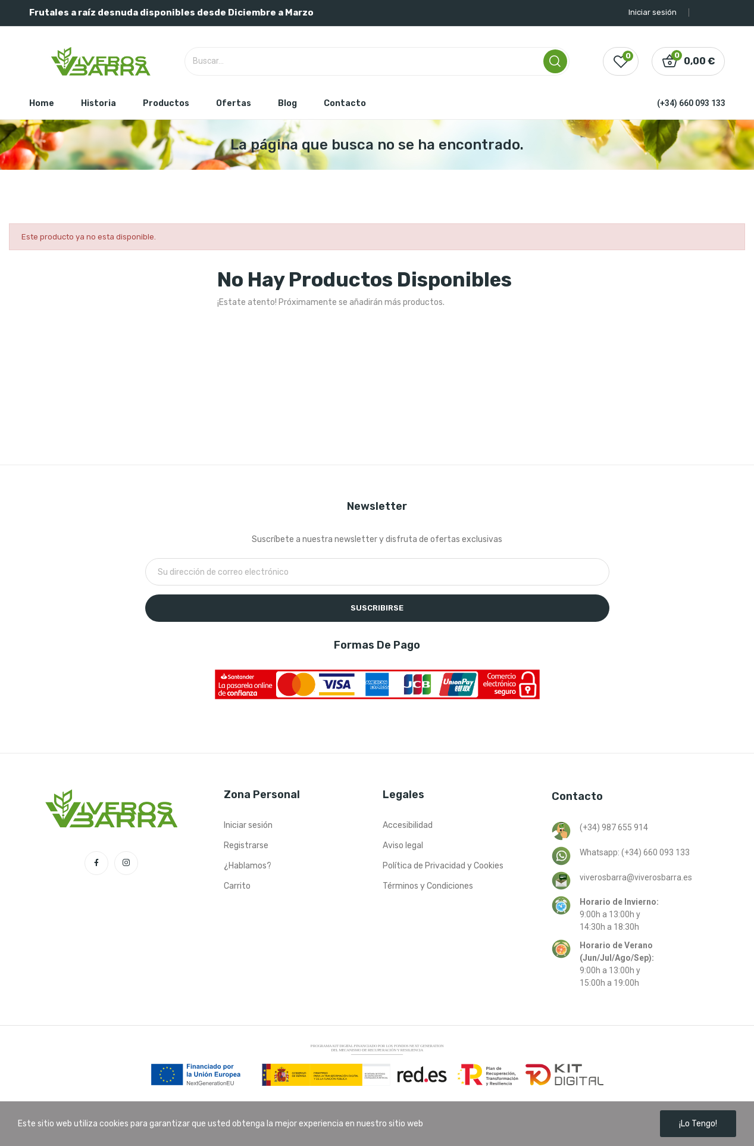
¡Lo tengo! (698, 1124)
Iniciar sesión (248, 825)
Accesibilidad (408, 825)
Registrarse (246, 845)
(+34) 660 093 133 (691, 103)
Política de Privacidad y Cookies (443, 866)
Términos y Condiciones (428, 886)
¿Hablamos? (247, 866)
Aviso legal (403, 845)
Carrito (237, 886)
